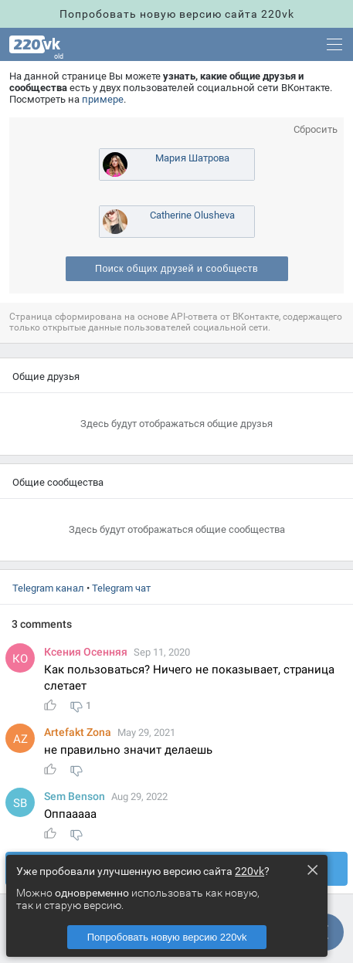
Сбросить (316, 129)
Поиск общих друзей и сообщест (176, 268)
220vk (249, 871)
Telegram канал (48, 588)
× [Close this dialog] (312, 869)
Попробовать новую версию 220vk (167, 937)
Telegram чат (121, 588)
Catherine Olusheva (192, 215)
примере (103, 99)
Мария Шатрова (192, 158)
